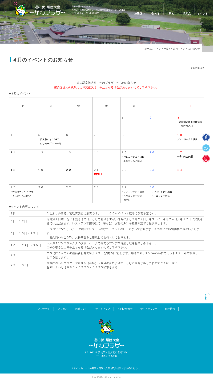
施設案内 (139, 13)
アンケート (44, 308)
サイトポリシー (148, 308)
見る (171, 13)
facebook (206, 137)
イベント (202, 13)
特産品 (187, 13)
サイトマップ (102, 308)
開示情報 (170, 308)
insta (206, 158)
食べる (155, 13)
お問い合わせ (125, 308)
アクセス (63, 308)
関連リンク (81, 308)
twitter (206, 148)
